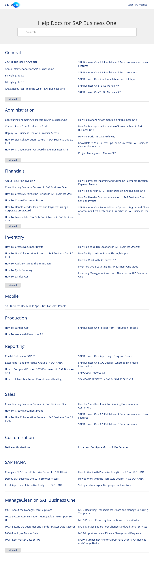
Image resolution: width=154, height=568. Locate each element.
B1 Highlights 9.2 (14, 75)
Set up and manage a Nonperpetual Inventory (104, 485)
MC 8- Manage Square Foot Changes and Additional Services (112, 526)
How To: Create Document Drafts (24, 200)
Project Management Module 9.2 (97, 153)
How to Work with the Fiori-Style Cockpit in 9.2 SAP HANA (110, 478)
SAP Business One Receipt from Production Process (108, 327)
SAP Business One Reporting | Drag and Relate (105, 356)
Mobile (12, 296)
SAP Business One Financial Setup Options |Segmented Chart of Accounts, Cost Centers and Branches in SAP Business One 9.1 (113, 211)
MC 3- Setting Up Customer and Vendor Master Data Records (40, 526)
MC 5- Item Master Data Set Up (22, 539)
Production (16, 318)
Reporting (14, 346)
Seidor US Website (137, 4)
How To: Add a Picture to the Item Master (29, 263)
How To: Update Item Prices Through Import (103, 253)
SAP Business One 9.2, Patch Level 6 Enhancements (107, 72)
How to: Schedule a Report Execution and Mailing (33, 379)
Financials (14, 171)
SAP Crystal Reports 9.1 (91, 372)
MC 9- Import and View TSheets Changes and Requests (109, 533)
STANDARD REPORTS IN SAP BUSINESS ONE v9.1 (105, 379)
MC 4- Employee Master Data (21, 533)
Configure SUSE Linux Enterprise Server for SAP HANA (36, 472)
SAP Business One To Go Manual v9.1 (99, 85)
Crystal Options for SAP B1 (20, 356)
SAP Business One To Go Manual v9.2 (99, 92)
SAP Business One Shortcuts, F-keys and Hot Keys (106, 79)
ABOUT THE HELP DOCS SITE (21, 62)
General (13, 52)
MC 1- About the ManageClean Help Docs (28, 510)
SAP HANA (15, 462)
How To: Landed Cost (17, 276)
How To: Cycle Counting (18, 270)
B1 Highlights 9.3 (14, 82)
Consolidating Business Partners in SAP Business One (36, 187)
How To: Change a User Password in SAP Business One (36, 149)
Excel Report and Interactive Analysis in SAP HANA (33, 362)
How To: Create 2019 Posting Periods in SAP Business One (38, 194)
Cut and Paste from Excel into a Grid (26, 126)
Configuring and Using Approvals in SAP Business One (36, 120)
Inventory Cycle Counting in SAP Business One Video (108, 266)
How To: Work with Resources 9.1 (97, 260)
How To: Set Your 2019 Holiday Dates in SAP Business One (111, 190)
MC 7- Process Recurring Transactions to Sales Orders (109, 520)
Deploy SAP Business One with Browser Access (32, 133)
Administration (20, 110)
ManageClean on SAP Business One (40, 500)
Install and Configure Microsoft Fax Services (103, 447)
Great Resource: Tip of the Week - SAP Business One (35, 88)
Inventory (14, 237)
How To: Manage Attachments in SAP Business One (107, 120)
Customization (19, 437)
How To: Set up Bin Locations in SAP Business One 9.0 (109, 247)
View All (13, 99)
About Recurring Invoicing (20, 180)
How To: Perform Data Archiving (96, 136)
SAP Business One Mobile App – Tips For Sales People (35, 306)
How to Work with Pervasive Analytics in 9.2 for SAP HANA (111, 472)
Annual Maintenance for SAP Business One (29, 69)
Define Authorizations (17, 447)
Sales (10, 394)
